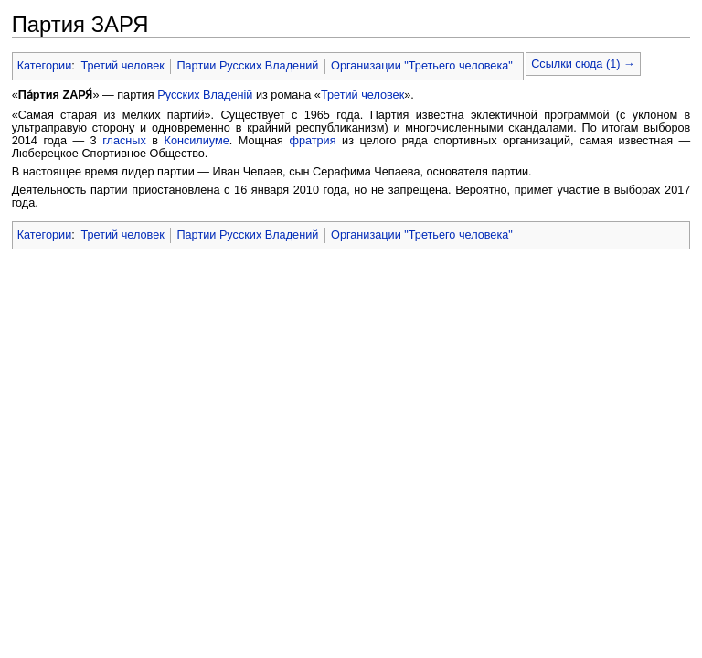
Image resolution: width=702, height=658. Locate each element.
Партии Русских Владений (247, 65)
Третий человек (122, 65)
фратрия (312, 140)
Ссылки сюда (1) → (582, 64)
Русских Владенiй (204, 95)
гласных (124, 140)
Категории (44, 65)
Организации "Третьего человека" (422, 65)
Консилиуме (196, 140)
